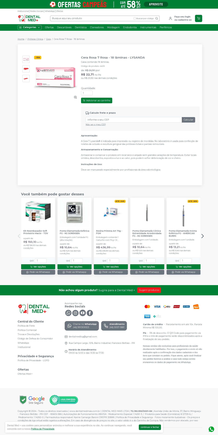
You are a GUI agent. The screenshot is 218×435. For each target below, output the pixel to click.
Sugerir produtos (149, 290)
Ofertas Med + (25, 374)
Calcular (188, 119)
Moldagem (113, 27)
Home (21, 39)
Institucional (23, 11)
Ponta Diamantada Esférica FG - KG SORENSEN (74, 232)
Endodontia (130, 27)
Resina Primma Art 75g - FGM (109, 232)
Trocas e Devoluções (28, 334)
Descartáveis (64, 27)
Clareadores (97, 27)
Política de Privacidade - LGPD (33, 360)
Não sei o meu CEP (96, 124)
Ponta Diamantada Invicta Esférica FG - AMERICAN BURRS (183, 233)
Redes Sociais (36, 11)
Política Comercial (27, 330)
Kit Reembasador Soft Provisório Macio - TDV (35, 232)
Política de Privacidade (42, 429)
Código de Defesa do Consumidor (35, 338)
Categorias (29, 27)
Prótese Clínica (35, 39)
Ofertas (59, 11)
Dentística (81, 27)
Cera (48, 39)
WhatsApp (50, 11)
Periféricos (166, 27)
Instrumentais (148, 27)
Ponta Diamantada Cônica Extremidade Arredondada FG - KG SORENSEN (146, 233)
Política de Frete (26, 326)
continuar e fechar (150, 427)
